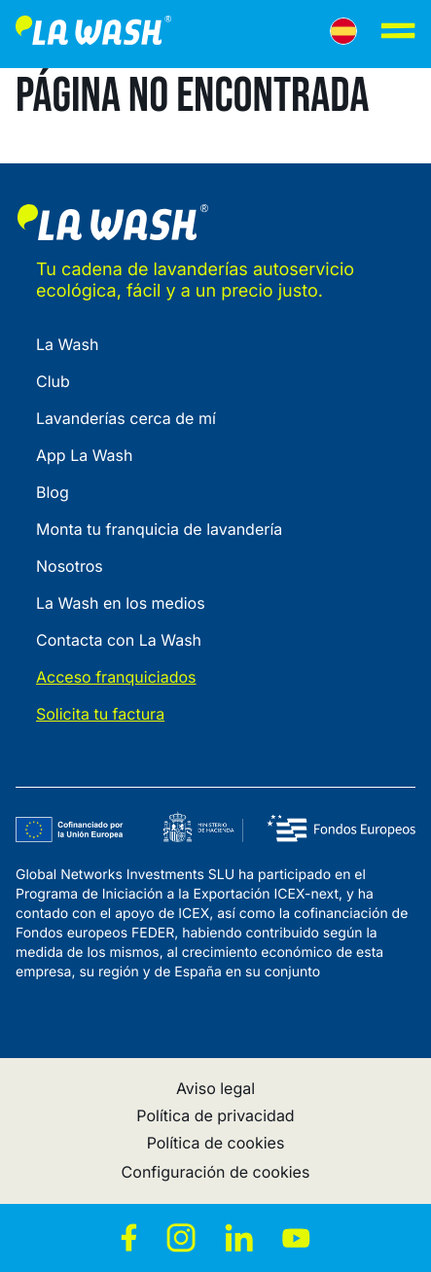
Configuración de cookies (216, 1172)
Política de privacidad (215, 1115)
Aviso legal (215, 1088)
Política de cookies (216, 1142)
